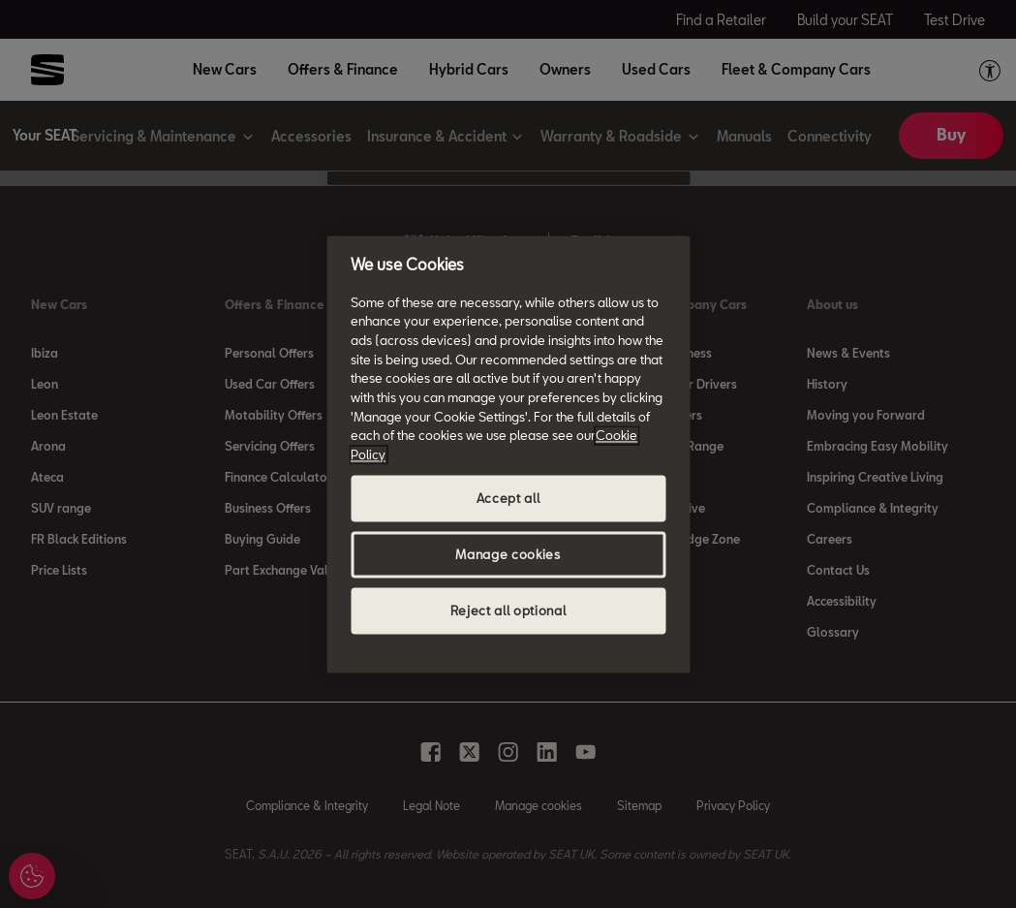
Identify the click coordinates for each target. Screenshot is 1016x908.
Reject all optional (508, 610)
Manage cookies (507, 554)
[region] (508, 454)
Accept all (508, 498)
